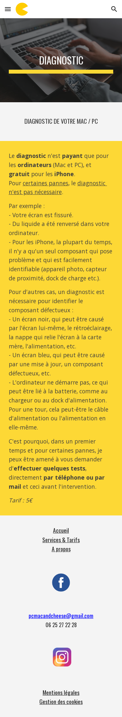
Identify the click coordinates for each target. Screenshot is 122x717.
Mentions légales (61, 692)
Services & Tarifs (61, 539)
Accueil (61, 530)
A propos (61, 548)
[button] (8, 9)
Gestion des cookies (61, 701)
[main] (61, 60)
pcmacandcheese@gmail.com (61, 615)
